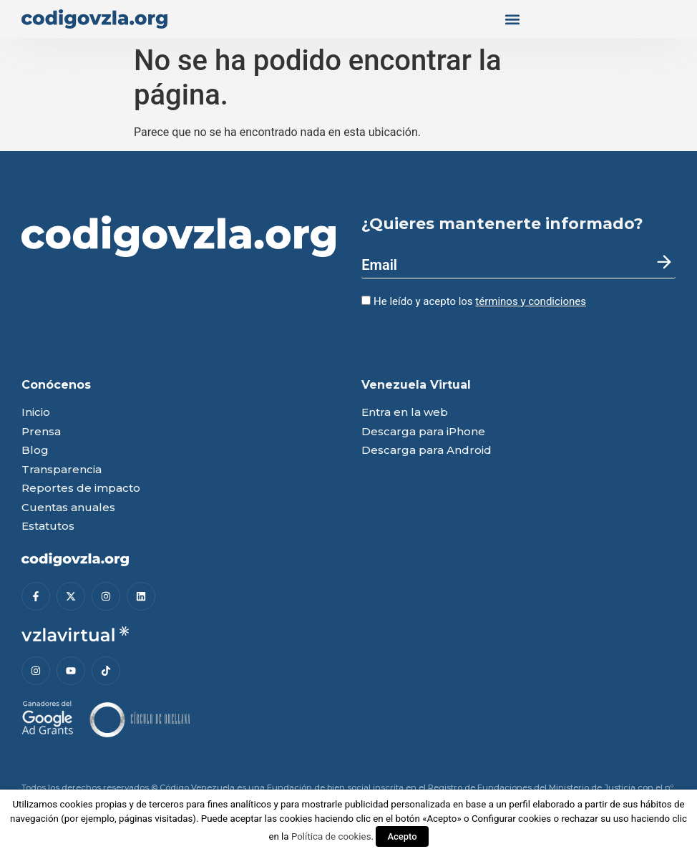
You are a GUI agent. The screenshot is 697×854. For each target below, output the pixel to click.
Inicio (35, 413)
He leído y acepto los (473, 301)
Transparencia (61, 470)
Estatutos (47, 526)
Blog (35, 451)
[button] (512, 19)
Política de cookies (331, 836)
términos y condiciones (530, 301)
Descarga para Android (426, 451)
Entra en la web (404, 413)
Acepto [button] (401, 836)
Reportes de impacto (80, 488)
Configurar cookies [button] (511, 818)
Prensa (41, 432)
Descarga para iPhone (423, 432)
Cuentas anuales (68, 508)
